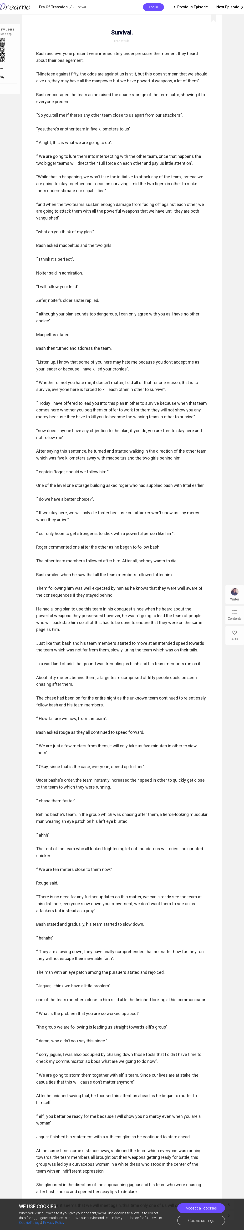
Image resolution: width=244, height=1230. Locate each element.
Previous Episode (190, 7)
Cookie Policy (29, 1223)
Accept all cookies (201, 1208)
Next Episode (230, 7)
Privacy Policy (53, 1223)
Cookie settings (201, 1220)
